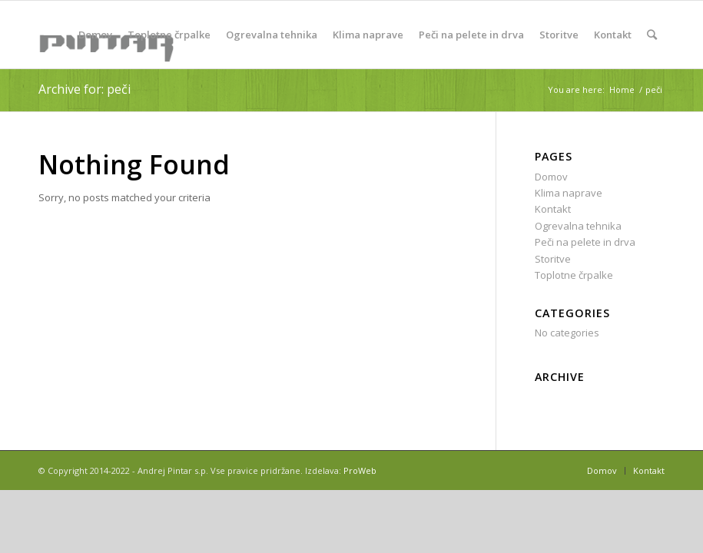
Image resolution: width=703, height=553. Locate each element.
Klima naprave (568, 193)
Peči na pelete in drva (585, 242)
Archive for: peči (84, 89)
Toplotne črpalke (574, 275)
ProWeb (359, 470)
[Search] (652, 34)
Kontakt (553, 209)
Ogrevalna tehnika (578, 226)
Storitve (553, 259)
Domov (551, 177)
